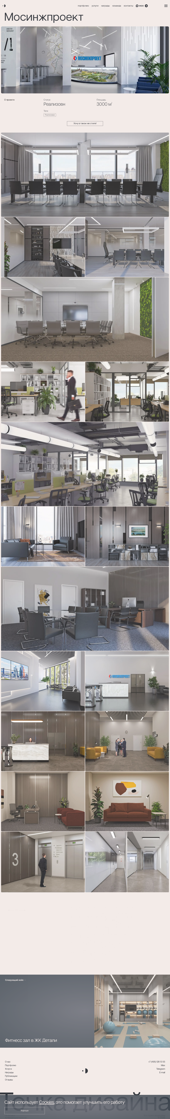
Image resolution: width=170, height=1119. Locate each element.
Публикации (11, 1076)
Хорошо (25, 1110)
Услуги (8, 1069)
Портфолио (10, 1065)
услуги (95, 6)
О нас (8, 1062)
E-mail (162, 1072)
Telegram (160, 1069)
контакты (128, 6)
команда (116, 6)
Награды (9, 1072)
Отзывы (9, 1080)
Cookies (46, 1102)
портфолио (83, 6)
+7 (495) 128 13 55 (156, 1062)
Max (163, 1065)
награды (105, 6)
